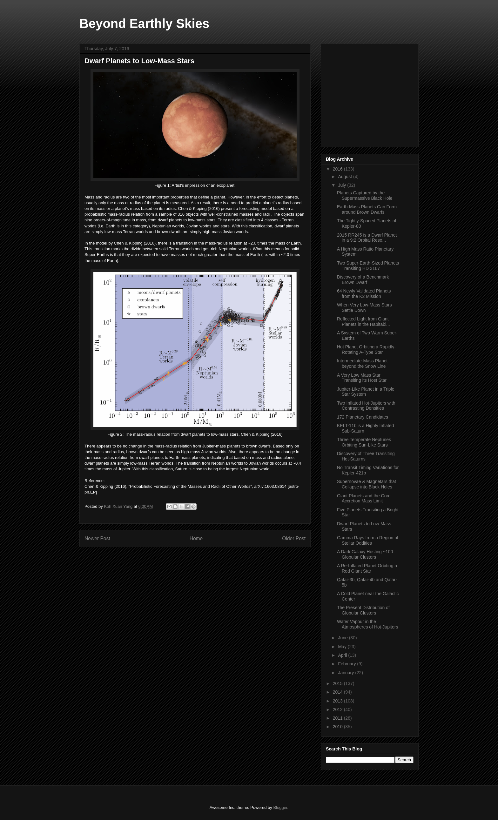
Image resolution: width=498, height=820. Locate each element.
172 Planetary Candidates (362, 417)
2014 (338, 692)
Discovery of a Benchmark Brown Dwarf (363, 279)
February (347, 663)
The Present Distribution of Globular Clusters (363, 610)
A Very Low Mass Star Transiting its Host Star (362, 378)
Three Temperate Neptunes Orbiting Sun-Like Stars (364, 442)
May (342, 646)
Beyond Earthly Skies (144, 23)
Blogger (280, 807)
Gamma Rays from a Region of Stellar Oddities (367, 540)
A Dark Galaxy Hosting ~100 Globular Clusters (365, 554)
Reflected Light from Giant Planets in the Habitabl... (363, 321)
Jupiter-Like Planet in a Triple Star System (365, 391)
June (343, 637)
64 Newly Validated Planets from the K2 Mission (364, 293)
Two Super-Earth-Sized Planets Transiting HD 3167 (368, 265)
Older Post (294, 538)
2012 (338, 709)
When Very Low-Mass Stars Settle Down (364, 307)
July (342, 185)
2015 (338, 683)
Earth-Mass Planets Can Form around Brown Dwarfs (367, 209)
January (346, 672)
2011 (338, 718)
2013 (338, 700)
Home (196, 538)
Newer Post (97, 538)
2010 (338, 726)
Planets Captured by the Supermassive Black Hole (365, 195)
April (343, 655)
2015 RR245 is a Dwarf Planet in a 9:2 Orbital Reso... (367, 237)
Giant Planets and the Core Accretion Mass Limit (364, 498)
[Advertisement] (373, 93)
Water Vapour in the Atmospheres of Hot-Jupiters (367, 624)
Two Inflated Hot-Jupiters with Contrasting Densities (366, 405)
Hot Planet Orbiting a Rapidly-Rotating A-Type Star (366, 349)
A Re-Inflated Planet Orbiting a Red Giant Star (367, 568)
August (345, 176)
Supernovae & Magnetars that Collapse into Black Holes (366, 484)
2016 (338, 168)
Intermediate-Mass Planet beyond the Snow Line (362, 363)
